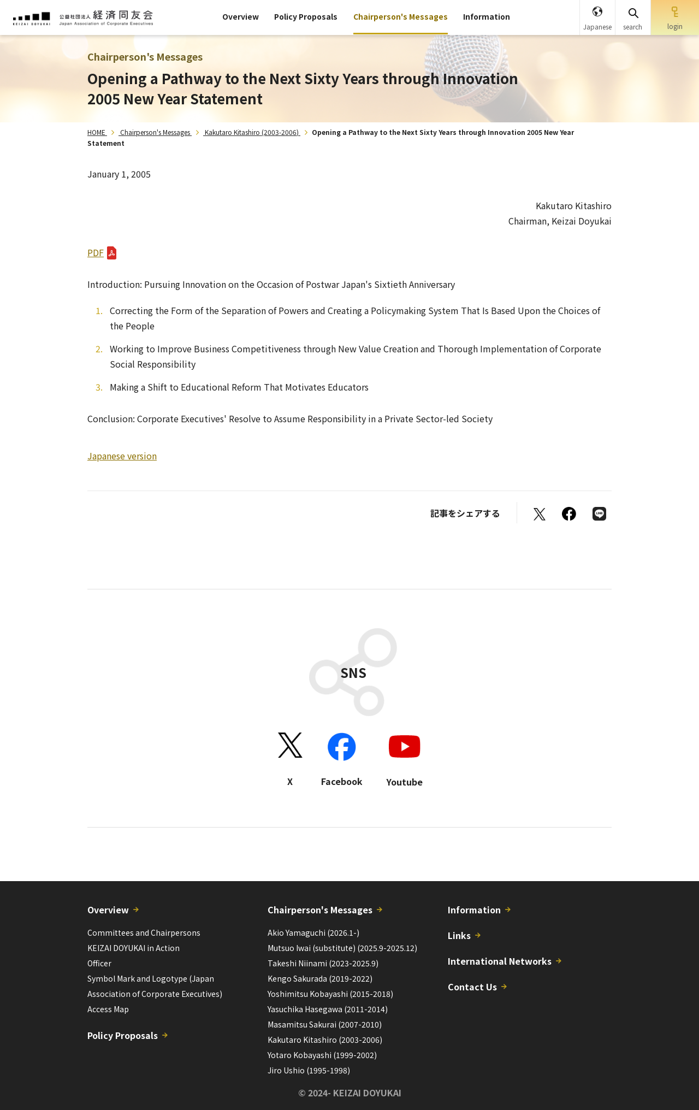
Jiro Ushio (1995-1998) (309, 1070)
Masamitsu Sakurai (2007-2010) (325, 1024)
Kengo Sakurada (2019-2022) (320, 978)
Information (486, 16)
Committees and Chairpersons (143, 932)
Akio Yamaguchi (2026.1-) (313, 932)
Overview (240, 16)
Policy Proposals (305, 16)
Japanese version (122, 455)
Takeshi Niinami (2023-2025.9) (323, 963)
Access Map (108, 1008)
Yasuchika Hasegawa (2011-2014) (328, 1008)
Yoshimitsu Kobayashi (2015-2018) (330, 993)
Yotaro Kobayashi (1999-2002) (322, 1054)
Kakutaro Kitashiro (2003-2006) (252, 132)
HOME (96, 132)
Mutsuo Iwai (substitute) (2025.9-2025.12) (342, 947)
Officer (99, 963)
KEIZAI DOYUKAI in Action (133, 947)
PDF (95, 252)
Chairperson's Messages (400, 16)
